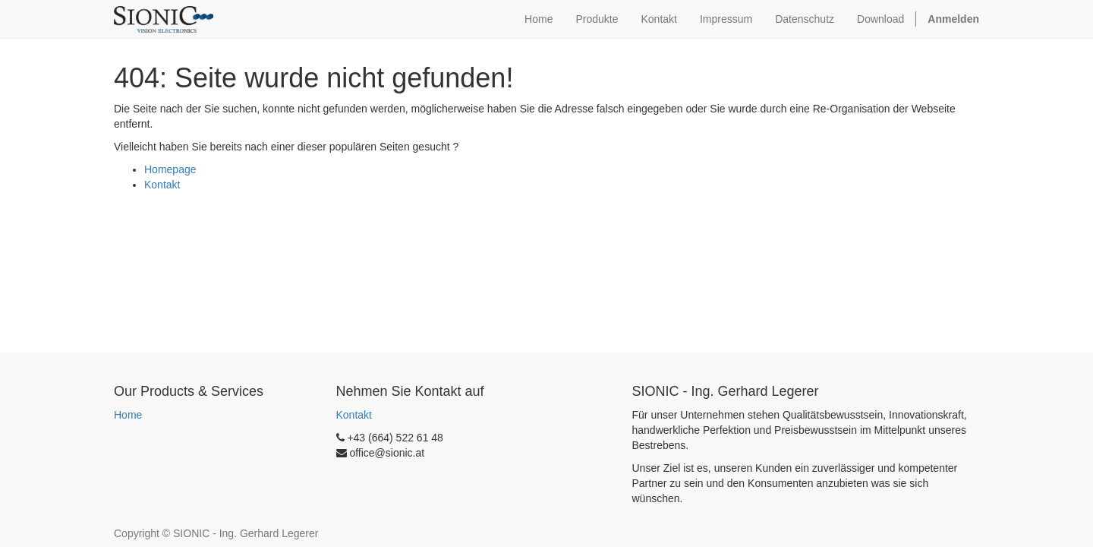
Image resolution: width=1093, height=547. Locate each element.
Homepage (170, 169)
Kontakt (162, 185)
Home (128, 415)
